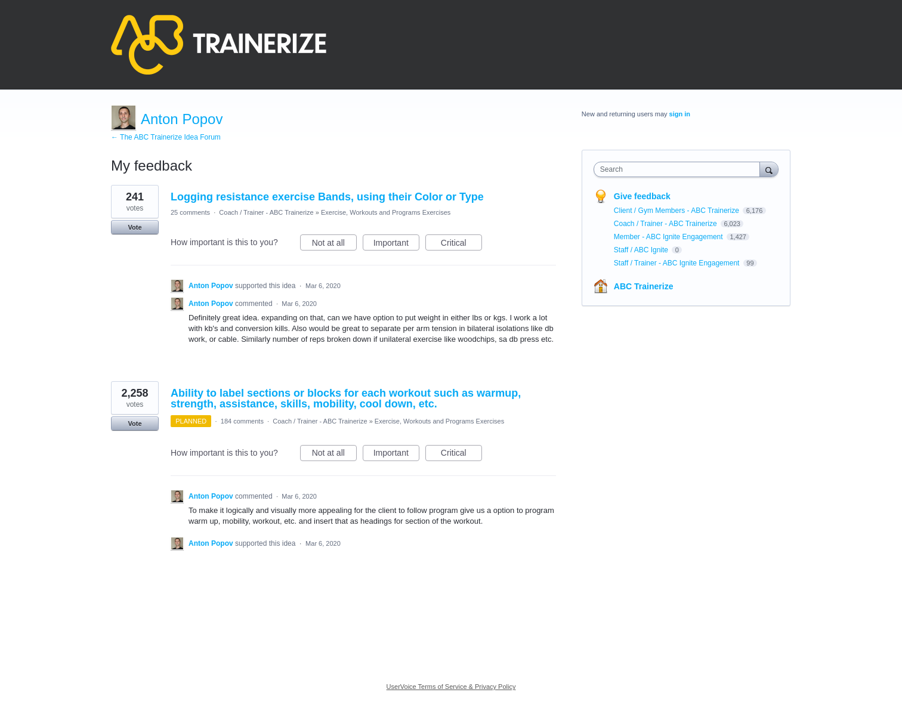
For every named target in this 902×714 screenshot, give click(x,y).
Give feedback (642, 196)
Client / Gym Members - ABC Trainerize (677, 210)
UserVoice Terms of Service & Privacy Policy (451, 686)
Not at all (334, 244)
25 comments (190, 212)
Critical (461, 244)
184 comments (242, 421)
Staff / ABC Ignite (642, 250)
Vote (134, 227)
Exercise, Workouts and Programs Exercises (385, 212)
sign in (679, 114)
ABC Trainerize (644, 286)
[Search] (769, 169)
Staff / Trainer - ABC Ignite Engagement (678, 263)
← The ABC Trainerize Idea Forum (166, 137)
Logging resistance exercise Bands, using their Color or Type (327, 197)
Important (396, 244)
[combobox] (680, 169)
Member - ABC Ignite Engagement (669, 237)
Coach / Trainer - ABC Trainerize (266, 212)
